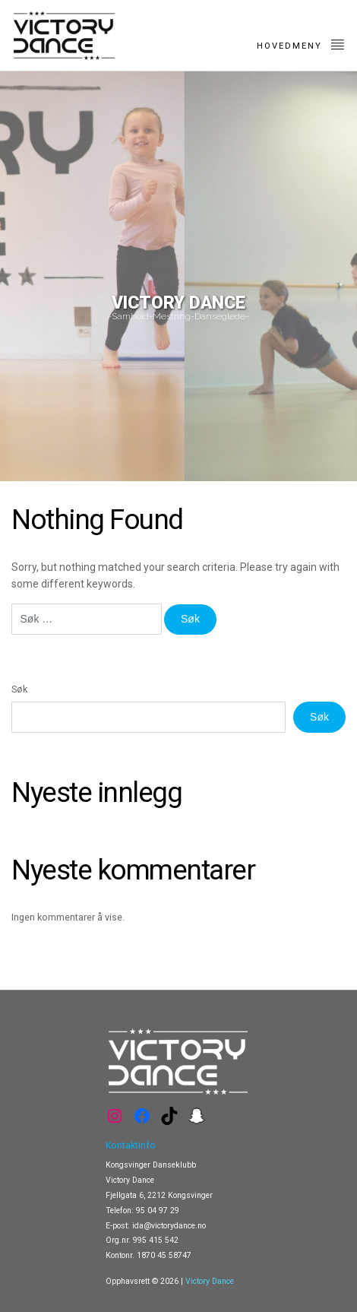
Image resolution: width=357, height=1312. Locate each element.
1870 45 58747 (164, 1255)
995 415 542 (155, 1240)
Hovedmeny (301, 44)
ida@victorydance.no (169, 1226)
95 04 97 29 (157, 1210)
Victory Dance (209, 1281)
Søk (19, 689)
